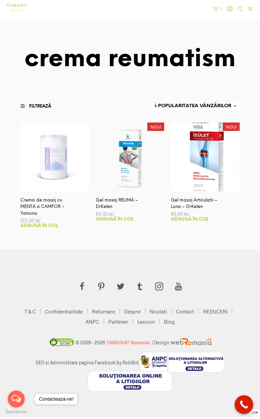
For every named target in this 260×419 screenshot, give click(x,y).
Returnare (103, 313)
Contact (185, 313)
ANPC (92, 323)
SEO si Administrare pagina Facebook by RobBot (87, 364)
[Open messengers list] (16, 399)
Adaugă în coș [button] (39, 227)
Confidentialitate (64, 313)
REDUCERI (215, 313)
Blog (169, 323)
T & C (30, 313)
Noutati (158, 313)
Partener (118, 323)
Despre (132, 313)
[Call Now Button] (244, 404)
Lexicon (146, 323)
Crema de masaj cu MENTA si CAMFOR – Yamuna (44, 207)
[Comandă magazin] (196, 106)
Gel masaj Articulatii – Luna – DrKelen (196, 204)
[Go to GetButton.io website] (16, 412)
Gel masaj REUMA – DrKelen (118, 204)
